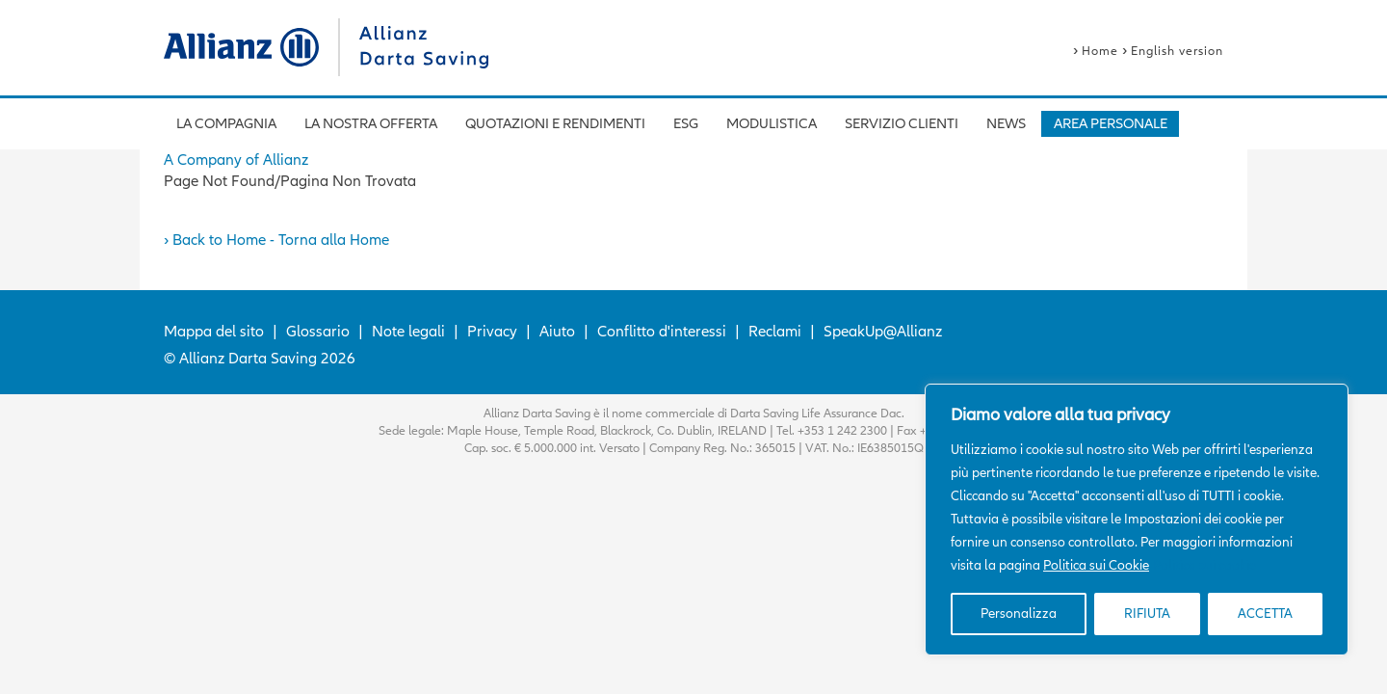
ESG (685, 123)
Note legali (408, 331)
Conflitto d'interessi (661, 331)
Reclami (774, 331)
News (1006, 123)
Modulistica (771, 123)
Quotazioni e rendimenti (555, 123)
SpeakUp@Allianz (883, 331)
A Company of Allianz (236, 160)
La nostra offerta (370, 123)
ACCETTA (1265, 613)
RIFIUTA (1147, 613)
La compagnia (226, 123)
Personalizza (1019, 613)
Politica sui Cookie (1096, 565)
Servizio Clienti (901, 123)
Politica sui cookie (1204, 565)
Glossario (318, 331)
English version (1177, 51)
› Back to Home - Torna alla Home (276, 240)
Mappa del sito (214, 331)
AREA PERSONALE (1110, 123)
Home (1100, 51)
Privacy (492, 331)
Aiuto (557, 331)
